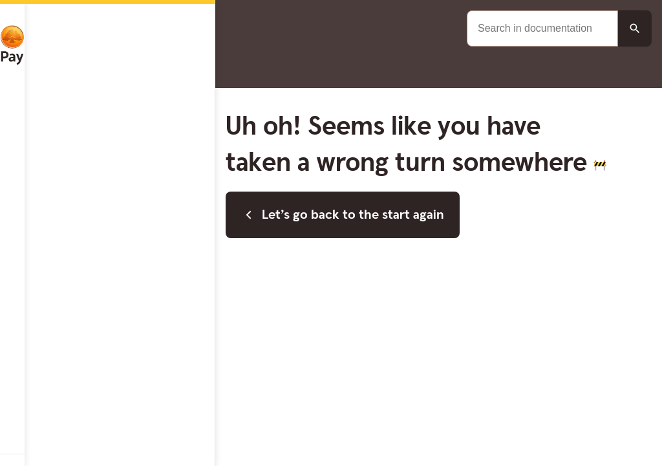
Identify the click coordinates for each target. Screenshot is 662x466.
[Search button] (635, 28)
